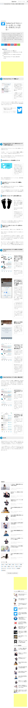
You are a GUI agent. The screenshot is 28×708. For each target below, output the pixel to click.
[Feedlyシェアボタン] (18, 44)
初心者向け (3, 570)
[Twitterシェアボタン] (2, 44)
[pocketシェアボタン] (15, 44)
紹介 (5, 566)
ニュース (12, 566)
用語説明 (18, 568)
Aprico (14, 1)
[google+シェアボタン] (8, 44)
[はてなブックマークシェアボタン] (12, 44)
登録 (6, 564)
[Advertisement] (14, 13)
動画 (21, 564)
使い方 (2, 564)
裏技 (16, 566)
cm (2, 566)
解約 (10, 564)
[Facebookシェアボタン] (5, 44)
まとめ (20, 566)
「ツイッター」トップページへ (12, 573)
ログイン (17, 564)
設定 (13, 564)
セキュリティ (3, 568)
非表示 (5, 49)
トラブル (9, 568)
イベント (13, 568)
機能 (8, 566)
